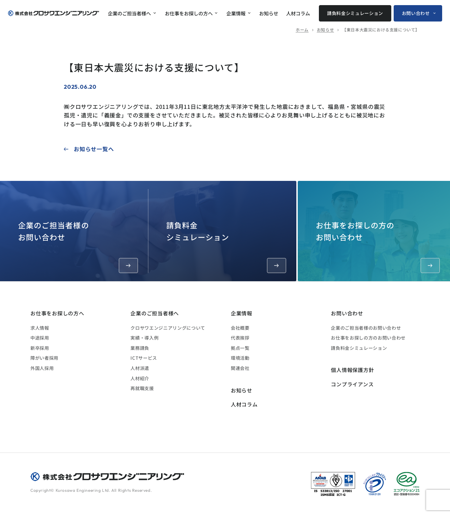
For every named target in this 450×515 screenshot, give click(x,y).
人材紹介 (139, 378)
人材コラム (298, 13)
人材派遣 (139, 368)
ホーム (302, 29)
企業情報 (235, 13)
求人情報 (39, 328)
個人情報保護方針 (352, 369)
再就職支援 (142, 388)
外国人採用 (42, 368)
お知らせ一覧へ (94, 149)
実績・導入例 (144, 337)
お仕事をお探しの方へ (189, 13)
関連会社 (240, 368)
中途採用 (39, 337)
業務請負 (139, 348)
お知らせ (268, 13)
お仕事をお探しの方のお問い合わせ (378, 246)
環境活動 (240, 358)
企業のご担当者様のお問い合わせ (78, 246)
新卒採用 (39, 348)
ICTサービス (143, 358)
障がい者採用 (44, 358)
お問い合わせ (416, 13)
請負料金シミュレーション (355, 13)
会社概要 (240, 328)
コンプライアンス (352, 384)
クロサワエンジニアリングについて (167, 328)
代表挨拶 (240, 337)
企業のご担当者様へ (129, 13)
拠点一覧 (240, 348)
